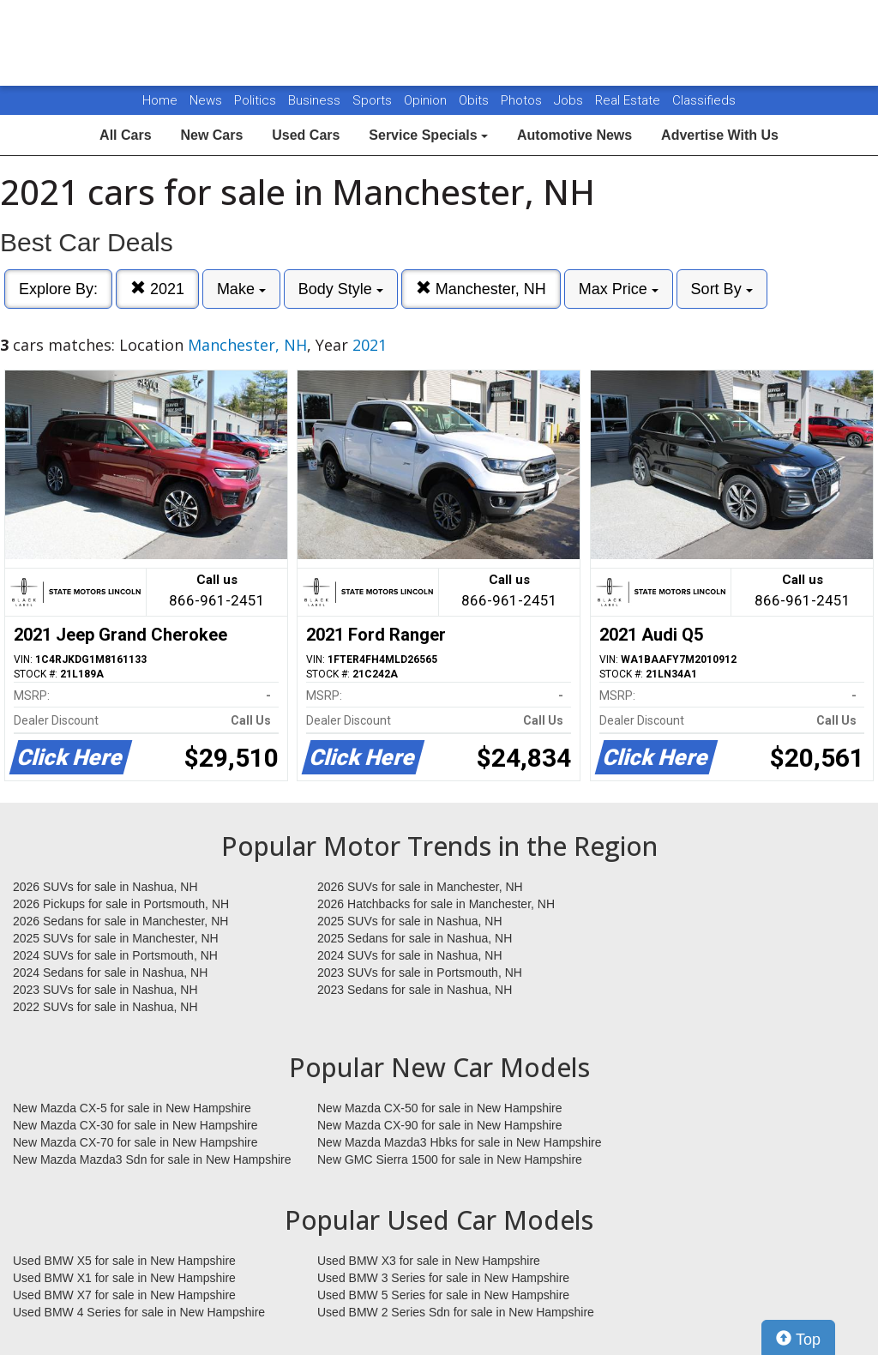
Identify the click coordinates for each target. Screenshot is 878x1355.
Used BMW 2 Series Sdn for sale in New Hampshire (455, 1312)
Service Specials (428, 135)
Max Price (618, 289)
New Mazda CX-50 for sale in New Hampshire (439, 1108)
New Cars (211, 135)
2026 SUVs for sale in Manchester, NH (420, 887)
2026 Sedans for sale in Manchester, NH (120, 921)
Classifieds (704, 100)
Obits (475, 100)
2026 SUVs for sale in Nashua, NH (105, 887)
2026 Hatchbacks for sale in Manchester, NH (436, 904)
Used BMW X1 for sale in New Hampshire (124, 1278)
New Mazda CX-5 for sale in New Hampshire (132, 1108)
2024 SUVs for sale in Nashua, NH (409, 955)
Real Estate (629, 100)
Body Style (340, 289)
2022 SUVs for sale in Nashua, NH (105, 1007)
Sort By (722, 289)
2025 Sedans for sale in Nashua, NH (414, 938)
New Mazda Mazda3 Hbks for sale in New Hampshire (459, 1142)
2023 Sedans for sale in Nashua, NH (414, 990)
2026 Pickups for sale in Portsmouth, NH (121, 904)
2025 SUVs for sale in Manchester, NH (116, 938)
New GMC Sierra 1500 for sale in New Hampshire (449, 1159)
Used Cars (306, 135)
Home (159, 100)
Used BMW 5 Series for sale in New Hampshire (443, 1295)
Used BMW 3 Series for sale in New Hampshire (443, 1278)
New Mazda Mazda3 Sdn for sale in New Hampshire (152, 1159)
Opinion (427, 100)
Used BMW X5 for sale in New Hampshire (124, 1261)
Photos (523, 100)
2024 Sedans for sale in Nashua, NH (110, 972)
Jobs (570, 100)
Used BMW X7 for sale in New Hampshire (124, 1295)
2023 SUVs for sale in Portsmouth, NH (419, 972)
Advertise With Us (720, 135)
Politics (255, 100)
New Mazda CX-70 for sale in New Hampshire (135, 1142)
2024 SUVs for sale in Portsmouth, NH (115, 955)
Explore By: (58, 289)
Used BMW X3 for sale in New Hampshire (428, 1261)
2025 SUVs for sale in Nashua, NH (409, 921)
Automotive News (574, 135)
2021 (157, 289)
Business (316, 100)
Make (241, 289)
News (205, 100)
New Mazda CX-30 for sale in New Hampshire (135, 1125)
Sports (373, 100)
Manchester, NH (481, 289)
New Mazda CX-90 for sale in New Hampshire (439, 1125)
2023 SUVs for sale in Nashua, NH (105, 990)
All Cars (125, 135)
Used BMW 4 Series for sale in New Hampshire (139, 1312)
